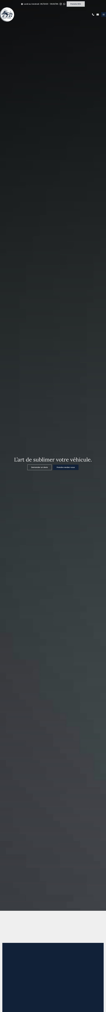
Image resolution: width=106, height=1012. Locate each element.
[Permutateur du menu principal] (103, 14)
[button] (39, 4)
